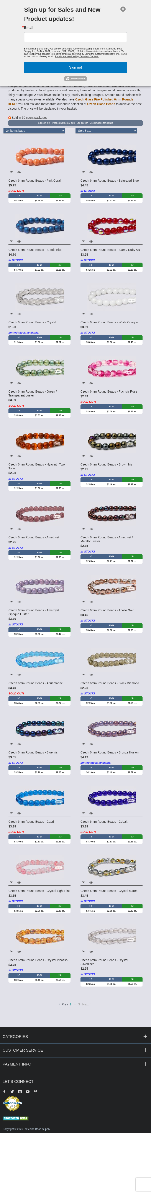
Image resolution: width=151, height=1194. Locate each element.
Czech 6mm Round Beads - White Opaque (109, 322)
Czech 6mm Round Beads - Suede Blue (35, 250)
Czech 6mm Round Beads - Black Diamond (109, 683)
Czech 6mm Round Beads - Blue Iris (32, 752)
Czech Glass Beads (101, 104)
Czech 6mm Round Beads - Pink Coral (34, 180)
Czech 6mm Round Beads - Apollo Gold (107, 610)
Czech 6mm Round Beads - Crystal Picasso (37, 960)
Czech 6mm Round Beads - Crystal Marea (109, 891)
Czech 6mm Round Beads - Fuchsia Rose (108, 391)
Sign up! (75, 67)
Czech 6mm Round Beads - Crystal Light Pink (39, 891)
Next (87, 1004)
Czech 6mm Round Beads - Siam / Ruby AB (110, 250)
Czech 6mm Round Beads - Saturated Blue (109, 180)
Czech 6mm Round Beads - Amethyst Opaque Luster (33, 612)
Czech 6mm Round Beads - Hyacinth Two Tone (36, 466)
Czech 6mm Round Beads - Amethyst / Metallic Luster (106, 539)
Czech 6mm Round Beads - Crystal (32, 322)
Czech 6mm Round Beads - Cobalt (103, 821)
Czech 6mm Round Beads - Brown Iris (106, 464)
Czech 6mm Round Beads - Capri (31, 821)
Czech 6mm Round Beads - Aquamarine (35, 683)
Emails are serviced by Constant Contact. (77, 56)
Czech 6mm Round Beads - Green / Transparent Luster (32, 393)
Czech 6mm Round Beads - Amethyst (33, 537)
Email (28, 28)
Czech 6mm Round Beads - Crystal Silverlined (104, 962)
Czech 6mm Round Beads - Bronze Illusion (109, 752)
